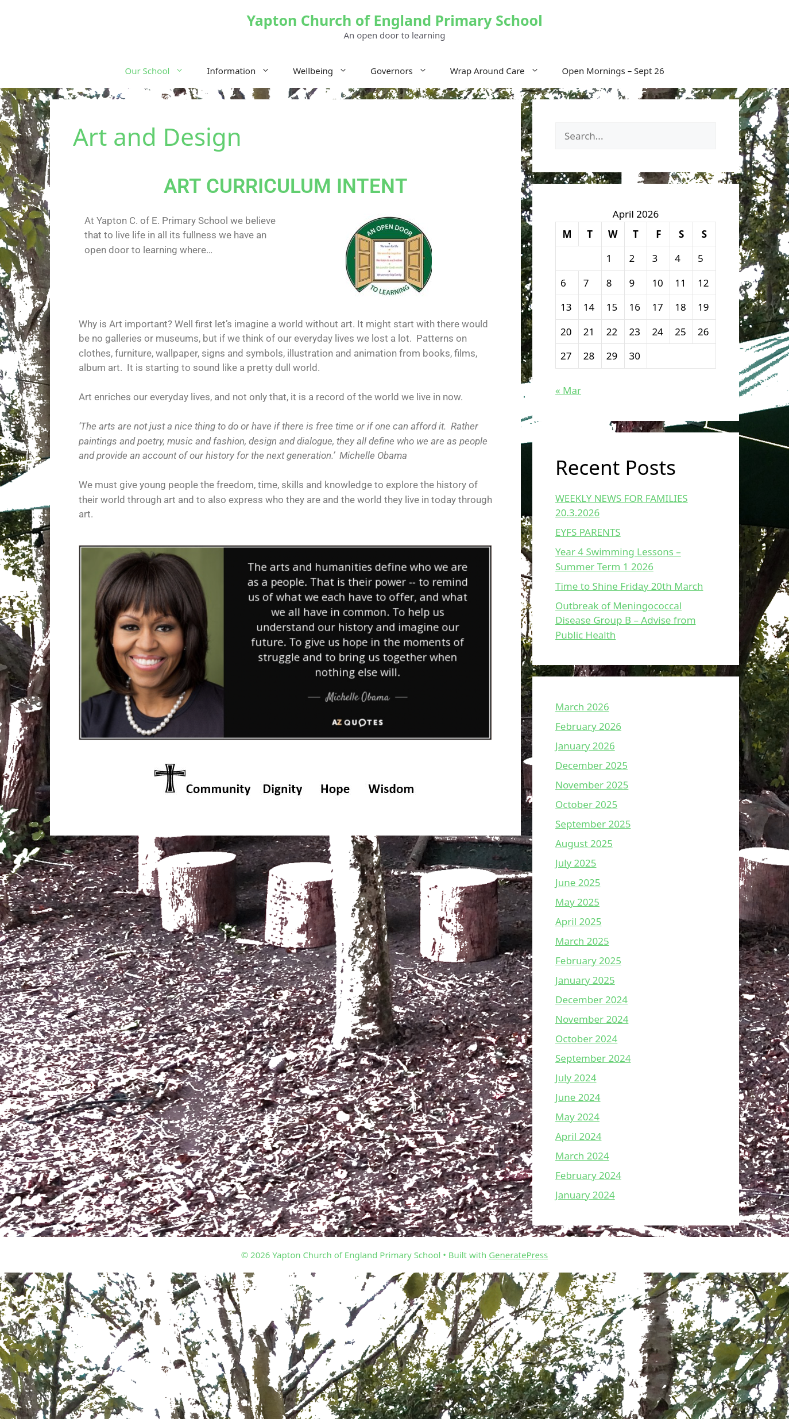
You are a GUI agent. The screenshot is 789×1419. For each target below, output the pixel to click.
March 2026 (582, 706)
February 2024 (588, 1175)
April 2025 (578, 921)
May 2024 (577, 1116)
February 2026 (588, 726)
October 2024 (586, 1038)
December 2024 (591, 999)
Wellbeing (326, 70)
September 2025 (593, 823)
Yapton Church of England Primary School (394, 20)
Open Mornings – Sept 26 (613, 70)
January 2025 (585, 980)
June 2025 (578, 882)
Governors (404, 70)
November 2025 (591, 784)
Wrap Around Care (500, 70)
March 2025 (582, 941)
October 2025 (586, 804)
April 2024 (578, 1136)
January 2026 (585, 745)
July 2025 (576, 862)
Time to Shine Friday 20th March (629, 586)
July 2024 (576, 1077)
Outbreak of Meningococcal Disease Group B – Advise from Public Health (625, 620)
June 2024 (578, 1097)
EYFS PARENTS (588, 532)
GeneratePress (518, 1255)
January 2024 (585, 1194)
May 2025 (577, 901)
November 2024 (591, 1019)
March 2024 (582, 1155)
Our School (160, 70)
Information (244, 70)
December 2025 (591, 765)
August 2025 (584, 843)
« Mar (568, 390)
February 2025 (588, 960)
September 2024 (593, 1058)
